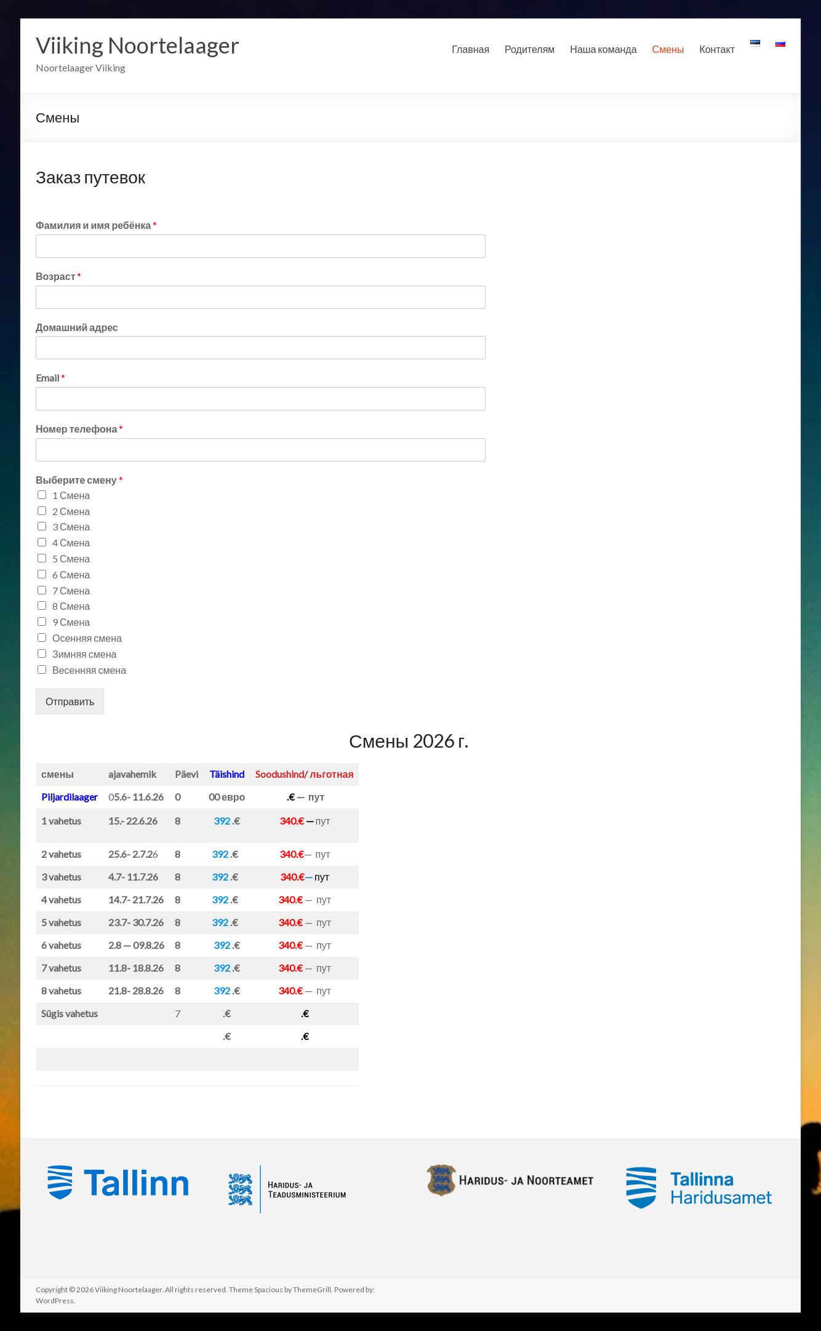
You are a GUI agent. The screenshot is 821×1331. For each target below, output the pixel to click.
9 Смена (71, 622)
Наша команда (603, 49)
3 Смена (71, 526)
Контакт (717, 49)
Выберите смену (79, 480)
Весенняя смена (89, 670)
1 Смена (71, 495)
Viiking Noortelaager (137, 44)
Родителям (530, 49)
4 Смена (71, 542)
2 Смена (71, 511)
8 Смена (71, 606)
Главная (470, 49)
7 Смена (71, 590)
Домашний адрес (77, 327)
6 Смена (71, 574)
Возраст (58, 276)
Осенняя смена (87, 638)
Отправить (70, 701)
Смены (668, 49)
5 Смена (71, 558)
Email (50, 377)
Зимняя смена (84, 654)
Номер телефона (79, 428)
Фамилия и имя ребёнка (96, 225)
